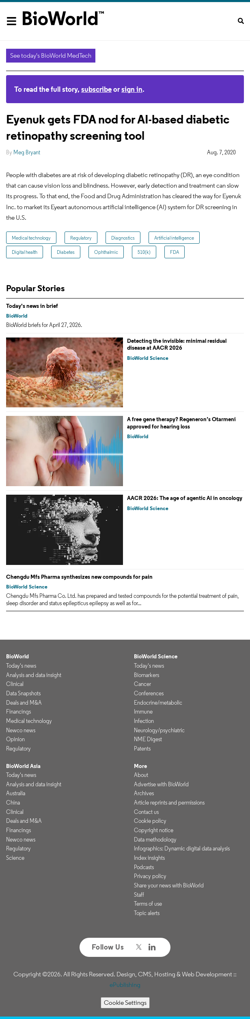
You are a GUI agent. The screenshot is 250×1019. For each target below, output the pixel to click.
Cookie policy (150, 820)
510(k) (144, 252)
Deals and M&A (24, 702)
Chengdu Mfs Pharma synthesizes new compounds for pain (79, 576)
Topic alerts (146, 913)
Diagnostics (123, 238)
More (140, 766)
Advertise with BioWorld (161, 784)
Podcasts (144, 867)
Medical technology (31, 238)
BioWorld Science (147, 358)
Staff (139, 894)
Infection (144, 721)
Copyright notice (153, 830)
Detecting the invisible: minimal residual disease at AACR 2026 (176, 344)
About (141, 775)
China (13, 802)
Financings (18, 711)
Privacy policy (150, 876)
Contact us (146, 812)
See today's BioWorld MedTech (50, 55)
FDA (174, 252)
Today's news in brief (32, 305)
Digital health (24, 252)
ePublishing (125, 985)
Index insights (149, 857)
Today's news (21, 665)
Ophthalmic (106, 252)
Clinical (15, 684)
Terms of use (148, 903)
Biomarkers (146, 675)
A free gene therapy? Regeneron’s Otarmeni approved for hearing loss (181, 422)
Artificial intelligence (174, 238)
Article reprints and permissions (169, 802)
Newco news (20, 730)
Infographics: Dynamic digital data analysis (182, 848)
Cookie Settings (125, 1002)
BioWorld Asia (23, 766)
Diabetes (66, 252)
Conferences (149, 693)
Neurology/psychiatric (159, 730)
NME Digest (148, 739)
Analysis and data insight (33, 675)
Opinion (15, 739)
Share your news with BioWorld (169, 885)
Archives (144, 793)
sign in (131, 89)
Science (15, 857)
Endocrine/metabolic (158, 702)
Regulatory (81, 238)
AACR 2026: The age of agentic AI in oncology (184, 498)
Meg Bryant (26, 152)
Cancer (142, 684)
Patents (142, 748)
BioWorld (17, 315)
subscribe (96, 89)
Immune (143, 711)
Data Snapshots (23, 693)
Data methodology (155, 839)
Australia (15, 793)
